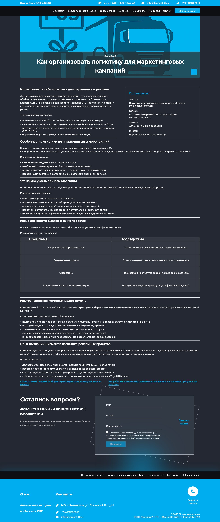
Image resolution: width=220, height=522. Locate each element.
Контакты (154, 10)
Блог (142, 475)
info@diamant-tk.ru (158, 3)
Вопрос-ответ (107, 10)
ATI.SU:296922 (43, 3)
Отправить (115, 444)
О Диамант (58, 10)
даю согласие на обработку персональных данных (136, 438)
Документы (139, 10)
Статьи (167, 10)
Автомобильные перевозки (145, 126)
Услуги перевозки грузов (82, 10)
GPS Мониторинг (187, 11)
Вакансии (124, 10)
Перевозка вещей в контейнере (148, 134)
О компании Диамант (92, 475)
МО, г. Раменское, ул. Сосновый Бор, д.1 (87, 505)
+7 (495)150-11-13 (191, 3)
